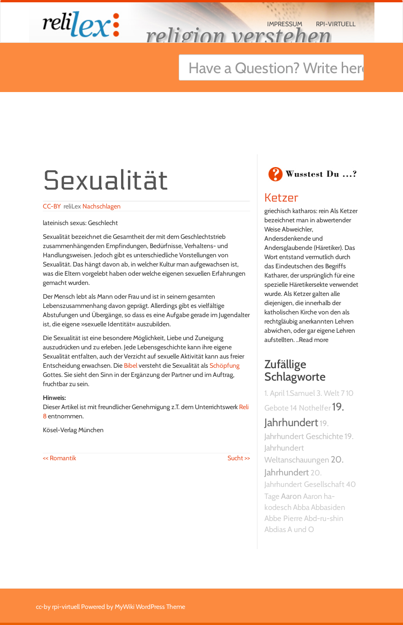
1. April (274, 393)
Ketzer (281, 198)
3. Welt (327, 393)
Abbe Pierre (283, 518)
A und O (300, 529)
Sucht (239, 458)
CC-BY (52, 206)
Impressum (284, 24)
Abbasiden (328, 507)
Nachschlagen (101, 206)
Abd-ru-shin (323, 518)
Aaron (291, 496)
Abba (301, 507)
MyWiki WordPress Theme (150, 606)
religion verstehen (239, 36)
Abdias (275, 529)
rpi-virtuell (336, 24)
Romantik (59, 458)
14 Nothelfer (310, 407)
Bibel (130, 365)
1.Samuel (300, 393)
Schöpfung (224, 365)
